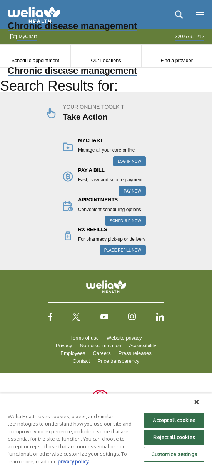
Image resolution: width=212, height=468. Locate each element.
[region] (106, 430)
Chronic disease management (72, 71)
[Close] (196, 402)
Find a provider (176, 60)
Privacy (64, 345)
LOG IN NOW (129, 161)
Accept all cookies (174, 420)
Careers (102, 353)
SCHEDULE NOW (125, 221)
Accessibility (142, 345)
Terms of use (84, 338)
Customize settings (174, 454)
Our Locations (106, 60)
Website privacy (124, 338)
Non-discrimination (101, 345)
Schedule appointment (35, 60)
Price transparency (118, 361)
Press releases (135, 353)
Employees (72, 353)
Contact (81, 361)
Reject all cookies (174, 437)
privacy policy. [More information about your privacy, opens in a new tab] (73, 461)
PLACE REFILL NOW (122, 250)
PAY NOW (132, 191)
